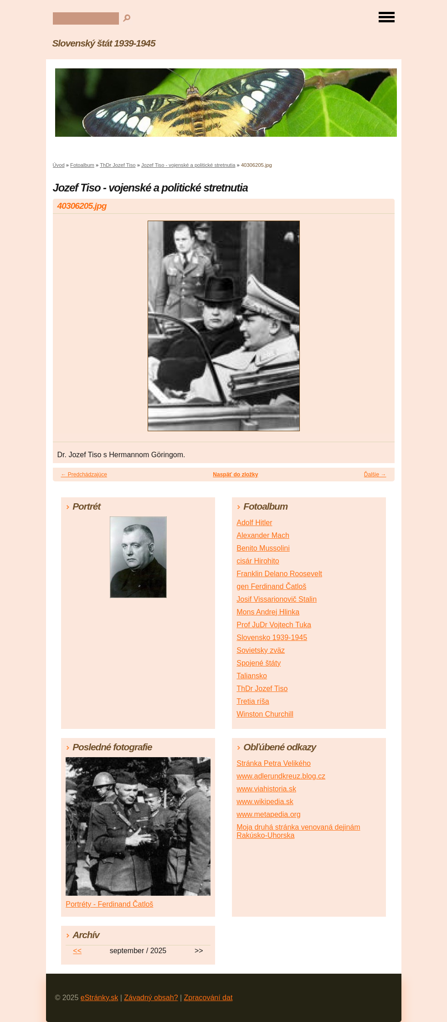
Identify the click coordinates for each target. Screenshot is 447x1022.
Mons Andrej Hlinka (267, 612)
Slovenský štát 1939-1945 (103, 43)
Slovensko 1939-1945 (271, 637)
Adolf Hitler (254, 522)
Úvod (59, 165)
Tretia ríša (252, 701)
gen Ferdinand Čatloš (271, 586)
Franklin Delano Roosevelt (279, 574)
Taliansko (251, 676)
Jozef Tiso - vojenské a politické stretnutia (188, 165)
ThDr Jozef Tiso (117, 165)
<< (77, 951)
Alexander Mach (262, 535)
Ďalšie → (375, 474)
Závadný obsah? (151, 997)
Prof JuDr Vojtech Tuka (273, 625)
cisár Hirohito (257, 561)
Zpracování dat (208, 997)
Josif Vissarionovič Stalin (276, 599)
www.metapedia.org (268, 814)
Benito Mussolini (263, 548)
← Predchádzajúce (84, 474)
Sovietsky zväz (260, 650)
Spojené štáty (258, 663)
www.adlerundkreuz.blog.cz (280, 776)
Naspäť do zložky (235, 474)
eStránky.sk (99, 997)
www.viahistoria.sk (266, 789)
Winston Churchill (264, 714)
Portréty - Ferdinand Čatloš (109, 904)
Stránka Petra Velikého (273, 763)
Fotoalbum (82, 165)
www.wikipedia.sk (264, 801)
